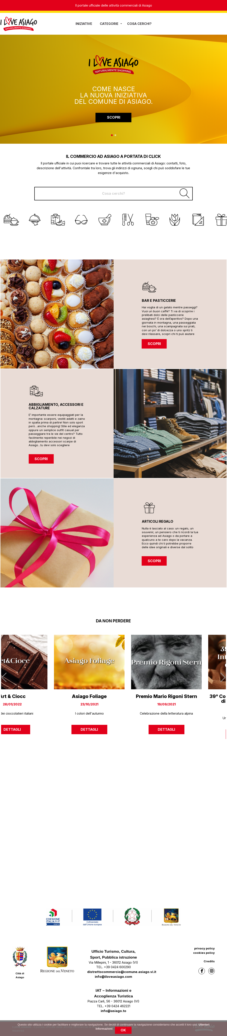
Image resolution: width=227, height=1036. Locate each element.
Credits (209, 961)
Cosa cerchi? (139, 24)
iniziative (84, 24)
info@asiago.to (113, 1011)
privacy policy (204, 948)
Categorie (111, 24)
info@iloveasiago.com (113, 976)
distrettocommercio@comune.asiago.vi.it (121, 972)
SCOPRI (113, 117)
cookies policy (204, 952)
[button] (112, 135)
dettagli (36, 729)
